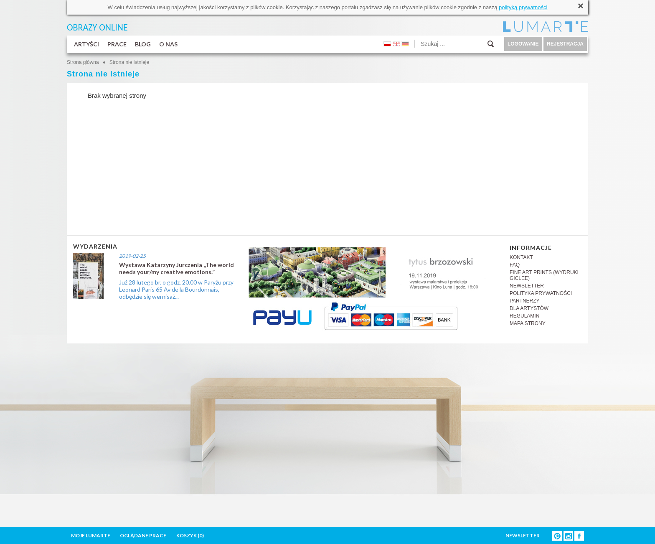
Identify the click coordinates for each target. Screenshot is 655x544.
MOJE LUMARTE (90, 535)
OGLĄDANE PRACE (143, 535)
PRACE (117, 44)
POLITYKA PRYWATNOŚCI (541, 293)
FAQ (515, 265)
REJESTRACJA (565, 44)
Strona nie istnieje (129, 62)
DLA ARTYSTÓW (529, 308)
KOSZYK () (190, 535)
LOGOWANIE (523, 44)
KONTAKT (521, 257)
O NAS (168, 44)
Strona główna (83, 62)
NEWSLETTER (527, 286)
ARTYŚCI (86, 44)
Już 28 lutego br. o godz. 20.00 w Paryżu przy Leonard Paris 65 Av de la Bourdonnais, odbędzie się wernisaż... (176, 289)
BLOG (143, 44)
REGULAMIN (524, 316)
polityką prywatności (523, 7)
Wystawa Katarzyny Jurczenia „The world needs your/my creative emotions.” (176, 268)
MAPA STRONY (528, 323)
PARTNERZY (525, 301)
